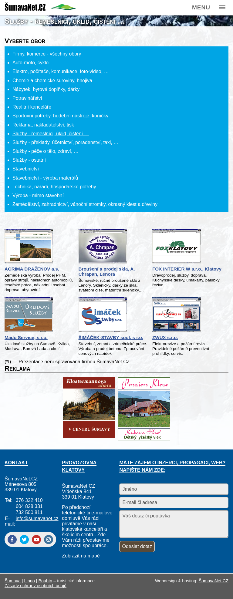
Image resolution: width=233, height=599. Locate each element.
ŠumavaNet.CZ (213, 580)
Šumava (13, 580)
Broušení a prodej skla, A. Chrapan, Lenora (107, 271)
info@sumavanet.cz (37, 518)
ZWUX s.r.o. (165, 337)
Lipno (29, 580)
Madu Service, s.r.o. (26, 337)
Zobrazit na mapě (81, 555)
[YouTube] (36, 539)
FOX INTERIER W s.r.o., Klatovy (186, 268)
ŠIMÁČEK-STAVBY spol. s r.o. (111, 337)
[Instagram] (48, 539)
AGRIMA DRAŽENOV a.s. (32, 268)
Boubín (45, 580)
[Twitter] (24, 539)
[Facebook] (12, 539)
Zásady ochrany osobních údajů (35, 585)
